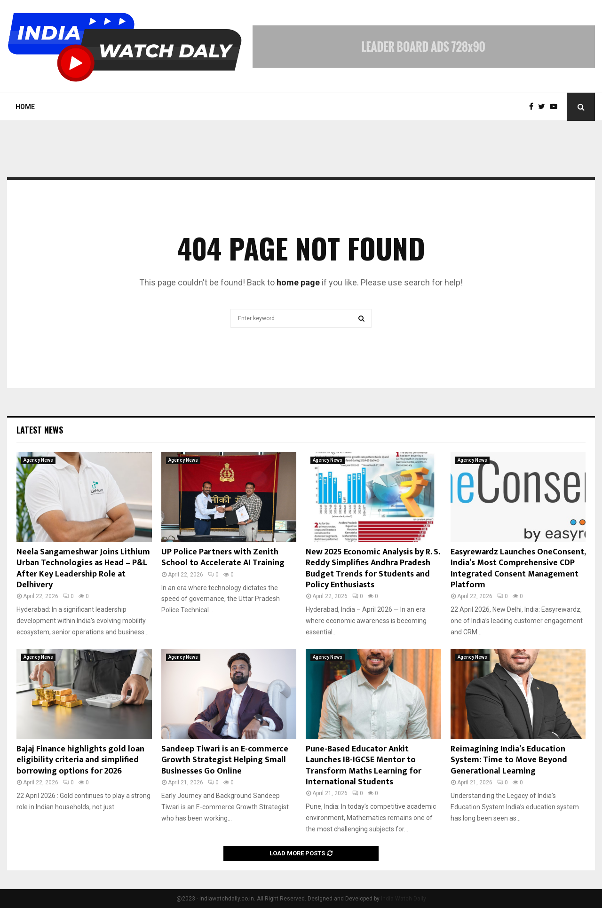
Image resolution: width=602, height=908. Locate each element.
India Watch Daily (403, 898)
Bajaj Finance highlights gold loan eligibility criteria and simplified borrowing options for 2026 (80, 760)
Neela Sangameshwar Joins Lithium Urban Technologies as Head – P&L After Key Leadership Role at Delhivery (83, 568)
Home (25, 107)
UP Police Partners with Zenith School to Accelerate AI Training (223, 557)
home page (298, 282)
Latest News (39, 430)
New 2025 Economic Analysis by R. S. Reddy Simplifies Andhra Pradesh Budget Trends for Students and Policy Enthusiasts (373, 568)
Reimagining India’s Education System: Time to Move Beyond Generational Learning (509, 760)
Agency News (38, 460)
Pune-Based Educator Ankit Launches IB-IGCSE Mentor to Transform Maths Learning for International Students (363, 765)
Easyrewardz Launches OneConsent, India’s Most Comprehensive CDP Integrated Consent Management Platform (518, 568)
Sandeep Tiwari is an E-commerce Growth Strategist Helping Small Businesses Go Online (224, 760)
